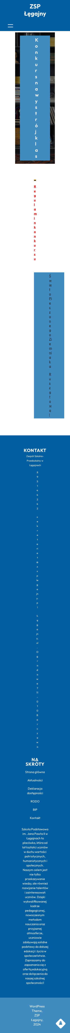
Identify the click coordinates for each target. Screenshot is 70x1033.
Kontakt (35, 818)
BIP (35, 809)
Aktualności (35, 780)
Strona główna (35, 772)
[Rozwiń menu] (10, 26)
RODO (35, 801)
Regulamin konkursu (35, 222)
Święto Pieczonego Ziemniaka (50, 321)
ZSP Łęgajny (35, 9)
